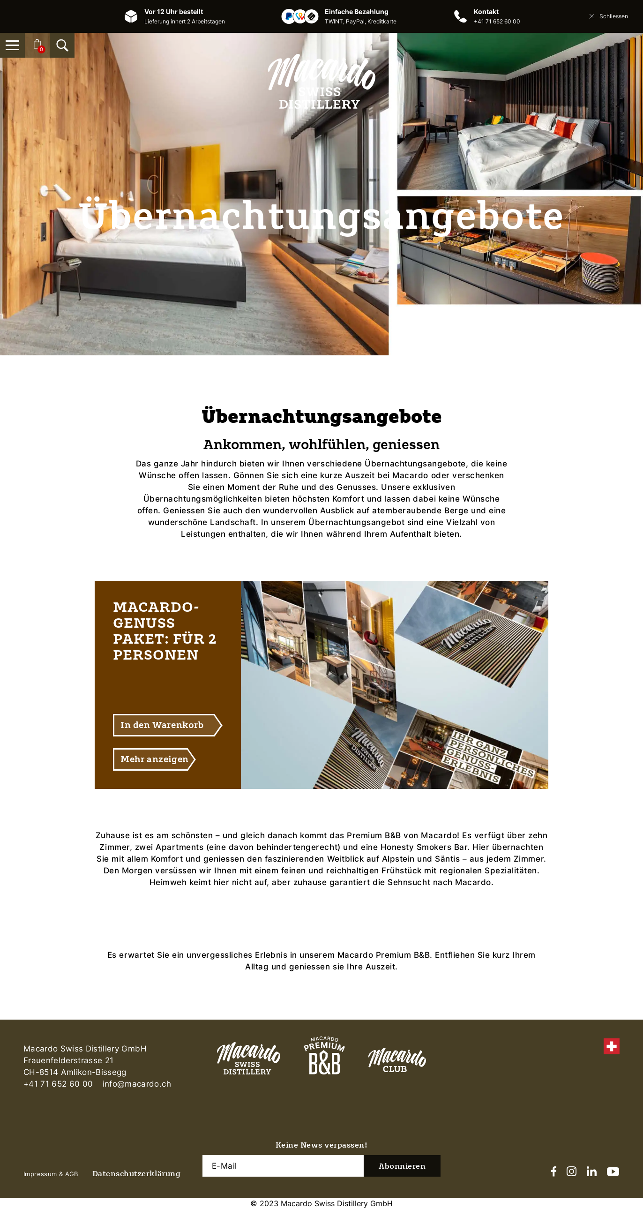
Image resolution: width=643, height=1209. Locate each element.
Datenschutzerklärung (136, 1174)
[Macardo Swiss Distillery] (321, 81)
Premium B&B (374, 835)
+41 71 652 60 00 (497, 21)
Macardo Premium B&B (383, 955)
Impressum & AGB (50, 1174)
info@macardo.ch (137, 1084)
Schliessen (608, 16)
